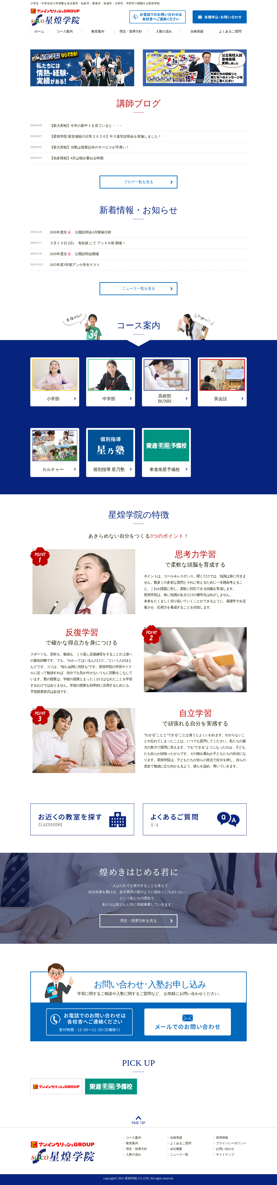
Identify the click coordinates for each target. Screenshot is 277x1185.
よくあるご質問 (230, 31)
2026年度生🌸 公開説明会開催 (74, 254)
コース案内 (64, 31)
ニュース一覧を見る (138, 288)
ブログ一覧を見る (138, 182)
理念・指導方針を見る (138, 921)
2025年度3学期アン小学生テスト (75, 265)
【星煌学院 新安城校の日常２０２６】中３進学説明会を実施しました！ (105, 136)
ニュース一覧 (179, 1154)
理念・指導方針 (130, 31)
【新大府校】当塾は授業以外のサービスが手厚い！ (89, 147)
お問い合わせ (225, 1149)
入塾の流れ (164, 31)
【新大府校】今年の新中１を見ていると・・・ (86, 125)
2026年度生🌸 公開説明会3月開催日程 (80, 232)
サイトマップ (225, 1154)
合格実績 (196, 31)
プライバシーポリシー (231, 1143)
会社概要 (176, 1149)
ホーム (39, 31)
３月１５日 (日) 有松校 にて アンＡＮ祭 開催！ (88, 243)
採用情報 (222, 1137)
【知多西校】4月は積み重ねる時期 (76, 158)
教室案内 (97, 31)
